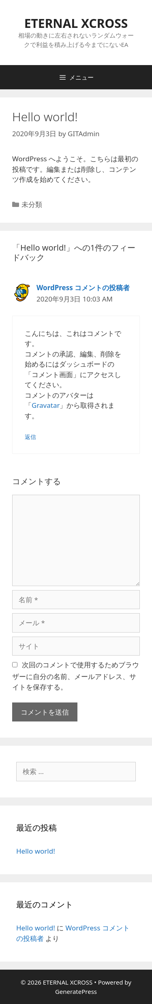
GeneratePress (76, 991)
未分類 (31, 204)
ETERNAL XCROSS (76, 23)
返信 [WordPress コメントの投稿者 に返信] (30, 437)
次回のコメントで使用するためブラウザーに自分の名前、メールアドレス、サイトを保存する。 (75, 676)
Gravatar (46, 405)
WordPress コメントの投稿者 (83, 287)
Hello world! (35, 851)
